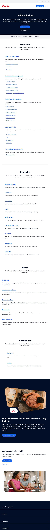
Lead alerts (8, 67)
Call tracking (9, 143)
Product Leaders (7, 300)
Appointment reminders (12, 64)
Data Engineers (7, 319)
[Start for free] (40, 6)
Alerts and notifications (12, 56)
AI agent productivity (11, 134)
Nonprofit (8, 251)
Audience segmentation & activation (15, 93)
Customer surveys (10, 118)
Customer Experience (9, 290)
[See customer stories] (9, 435)
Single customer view (11, 84)
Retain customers (10, 120)
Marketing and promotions (13, 99)
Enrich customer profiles (12, 90)
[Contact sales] (25, 27)
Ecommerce (8, 243)
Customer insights (10, 81)
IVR (7, 137)
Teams (30, 36)
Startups (9, 363)
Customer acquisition (11, 109)
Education (8, 233)
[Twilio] (5, 6)
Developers (6, 310)
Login (46, 1)
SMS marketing (10, 106)
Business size (36, 36)
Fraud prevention (10, 154)
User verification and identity (14, 149)
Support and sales (10, 127)
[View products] (23, 30)
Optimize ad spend (10, 115)
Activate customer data (12, 87)
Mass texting (9, 69)
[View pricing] (5, 464)
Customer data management (14, 76)
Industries (25, 36)
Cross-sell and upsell (11, 112)
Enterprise (10, 353)
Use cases (18, 36)
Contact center (9, 140)
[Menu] (46, 6)
